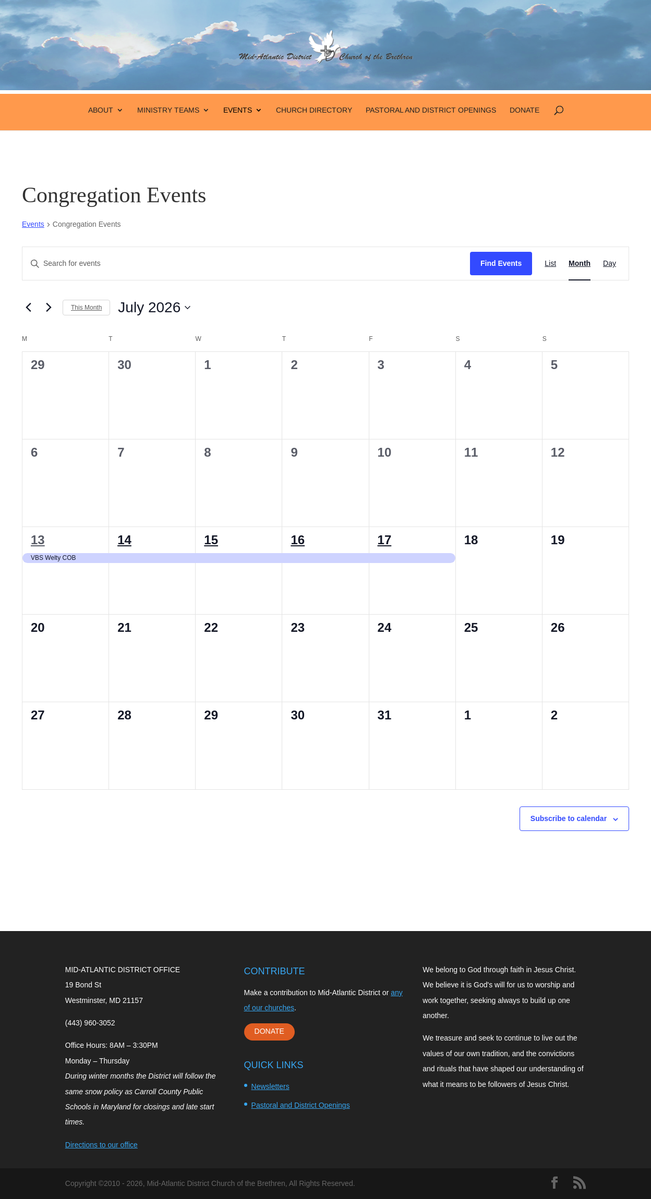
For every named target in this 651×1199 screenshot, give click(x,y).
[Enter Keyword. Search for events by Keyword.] (246, 263)
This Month (86, 307)
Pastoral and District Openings (431, 110)
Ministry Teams (168, 110)
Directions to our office (101, 1145)
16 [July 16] (298, 540)
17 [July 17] (385, 540)
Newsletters (270, 1086)
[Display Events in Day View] (609, 263)
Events (237, 110)
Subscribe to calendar (569, 818)
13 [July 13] (38, 540)
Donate (524, 110)
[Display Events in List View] (550, 263)
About (100, 110)
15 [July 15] (211, 540)
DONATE (269, 1031)
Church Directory (314, 110)
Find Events (501, 263)
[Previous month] (28, 307)
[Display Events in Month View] (579, 263)
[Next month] (48, 307)
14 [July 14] (124, 540)
